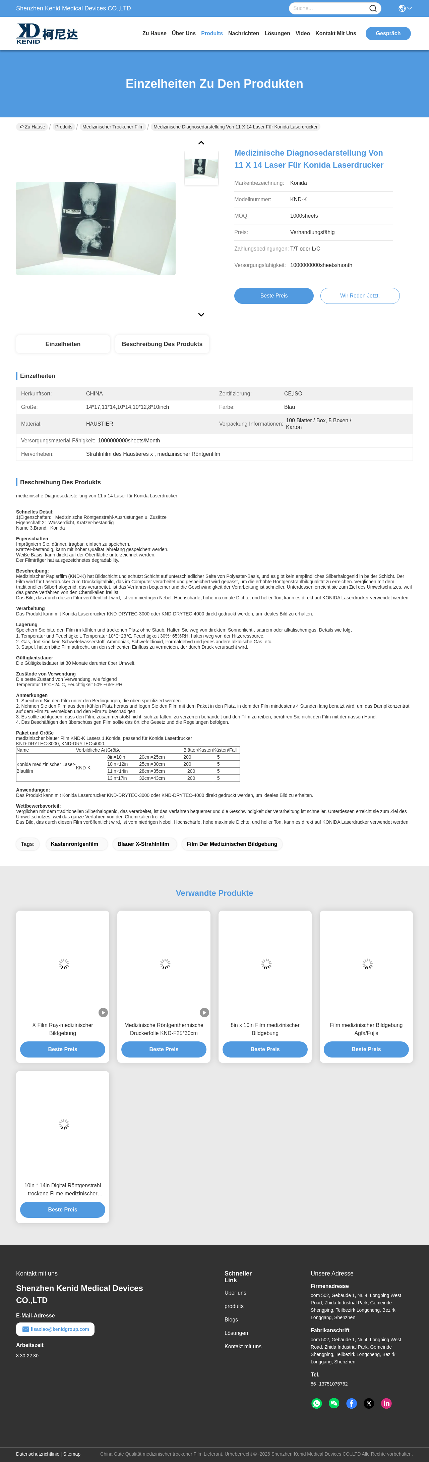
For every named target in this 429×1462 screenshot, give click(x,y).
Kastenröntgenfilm (75, 844)
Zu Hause (154, 33)
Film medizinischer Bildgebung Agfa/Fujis (366, 1029)
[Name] (373, 8)
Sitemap (71, 1454)
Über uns (184, 33)
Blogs (231, 1319)
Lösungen (236, 1333)
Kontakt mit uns (243, 1346)
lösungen (277, 33)
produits (212, 33)
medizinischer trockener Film (112, 126)
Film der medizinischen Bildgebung (232, 844)
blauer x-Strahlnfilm (143, 844)
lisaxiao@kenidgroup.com (55, 1329)
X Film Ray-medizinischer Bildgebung (62, 1029)
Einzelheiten (62, 344)
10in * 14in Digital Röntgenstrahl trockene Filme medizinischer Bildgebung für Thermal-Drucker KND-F (62, 1190)
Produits (63, 126)
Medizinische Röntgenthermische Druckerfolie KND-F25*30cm (163, 1029)
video (303, 33)
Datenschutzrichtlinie (37, 1454)
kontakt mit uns (335, 33)
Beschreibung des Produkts (162, 344)
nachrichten (243, 33)
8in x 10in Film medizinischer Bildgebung (265, 1029)
